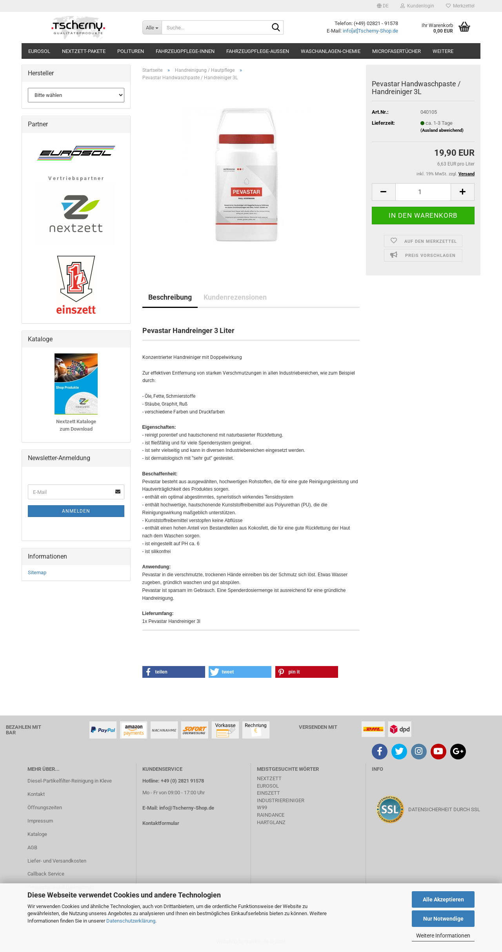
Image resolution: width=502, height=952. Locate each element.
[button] (383, 6)
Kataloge (37, 834)
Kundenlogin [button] (417, 6)
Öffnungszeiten (44, 807)
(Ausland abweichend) (442, 130)
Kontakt (36, 794)
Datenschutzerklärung (130, 921)
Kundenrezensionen (235, 297)
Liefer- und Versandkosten (56, 861)
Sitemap (37, 572)
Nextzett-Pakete (83, 51)
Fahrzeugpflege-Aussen (257, 51)
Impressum (40, 821)
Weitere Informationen (443, 935)
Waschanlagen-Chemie (330, 51)
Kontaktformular (160, 823)
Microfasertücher (396, 51)
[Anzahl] (423, 192)
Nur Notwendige (443, 919)
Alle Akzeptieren (443, 899)
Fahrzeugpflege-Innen (185, 51)
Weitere (443, 51)
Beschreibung (170, 297)
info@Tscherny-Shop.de (186, 808)
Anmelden (76, 511)
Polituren (130, 51)
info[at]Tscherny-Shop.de (370, 31)
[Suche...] (152, 27)
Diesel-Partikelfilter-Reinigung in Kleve (69, 781)
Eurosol (39, 51)
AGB (32, 847)
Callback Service (45, 874)
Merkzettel (460, 6)
